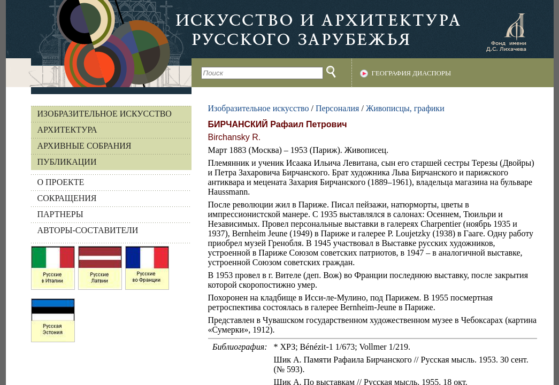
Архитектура (67, 129)
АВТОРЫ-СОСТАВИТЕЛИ (88, 230)
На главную (99, 43)
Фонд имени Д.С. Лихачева (506, 32)
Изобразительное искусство (104, 113)
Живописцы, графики (405, 108)
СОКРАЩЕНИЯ (67, 198)
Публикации (67, 161)
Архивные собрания (84, 145)
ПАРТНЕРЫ (60, 214)
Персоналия (337, 108)
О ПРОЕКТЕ (61, 182)
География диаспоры (411, 73)
